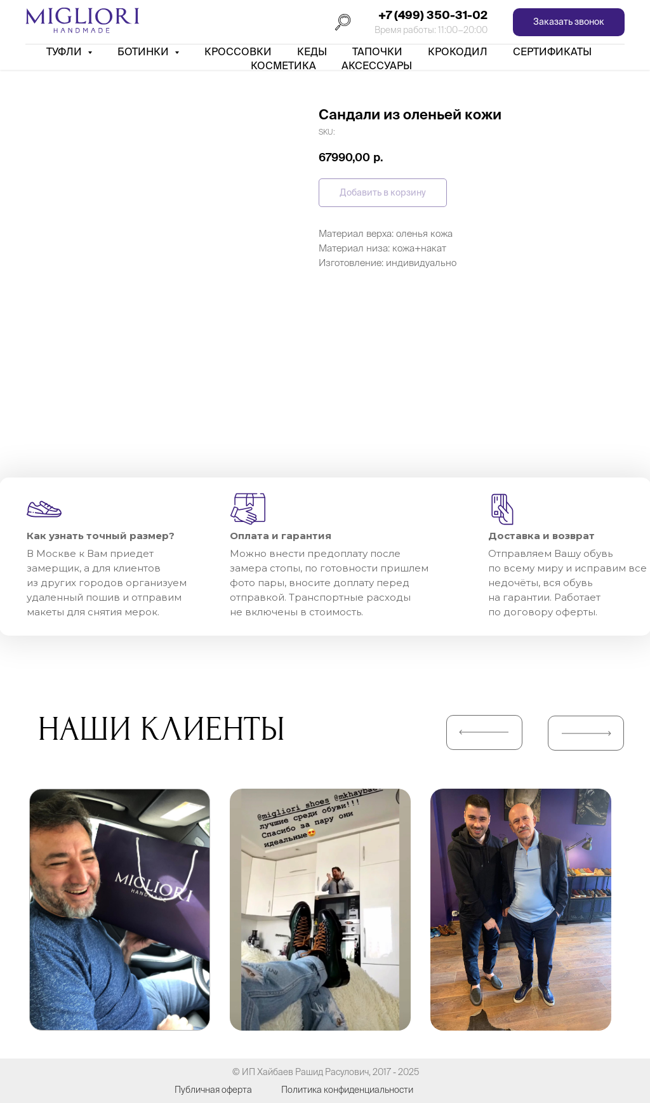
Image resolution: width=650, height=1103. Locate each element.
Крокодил (458, 51)
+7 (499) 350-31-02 (433, 15)
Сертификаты (552, 51)
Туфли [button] (65, 51)
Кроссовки (238, 51)
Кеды (312, 51)
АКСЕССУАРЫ (377, 65)
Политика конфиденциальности (347, 1090)
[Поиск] (342, 22)
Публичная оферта (213, 1090)
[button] (569, 22)
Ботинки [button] (144, 51)
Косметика (283, 65)
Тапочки (377, 51)
